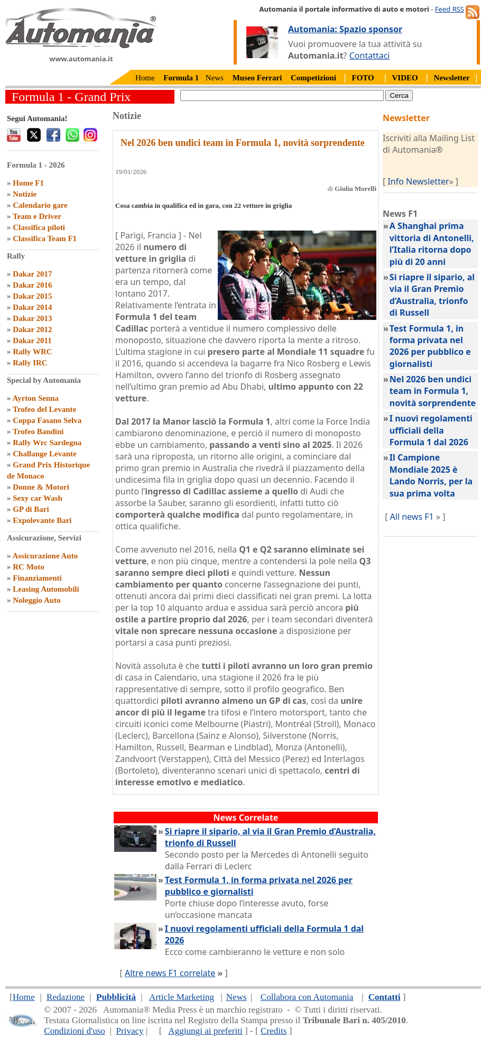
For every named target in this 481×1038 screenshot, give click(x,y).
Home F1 (28, 183)
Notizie (24, 194)
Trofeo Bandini (38, 431)
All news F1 (412, 516)
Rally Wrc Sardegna (47, 442)
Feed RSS (449, 9)
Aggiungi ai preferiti (205, 1031)
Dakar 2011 (32, 340)
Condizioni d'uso (74, 1031)
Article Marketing (181, 997)
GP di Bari (31, 509)
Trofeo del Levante (44, 409)
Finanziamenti (37, 578)
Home (145, 78)
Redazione (66, 997)
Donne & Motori (41, 487)
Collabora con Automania (307, 997)
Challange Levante (44, 453)
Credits (273, 1031)
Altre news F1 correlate (170, 973)
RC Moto (28, 567)
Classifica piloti (39, 227)
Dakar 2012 (32, 329)
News (215, 78)
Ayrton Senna (35, 398)
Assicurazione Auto (45, 556)
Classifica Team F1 (45, 238)
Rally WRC (32, 351)
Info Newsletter (418, 181)
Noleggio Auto (36, 600)
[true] (282, 95)
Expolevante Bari (42, 520)
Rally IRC (30, 363)
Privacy (129, 1031)
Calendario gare (40, 205)
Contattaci (369, 55)
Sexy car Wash (37, 498)
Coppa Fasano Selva (47, 420)
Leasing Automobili (46, 589)
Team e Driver (37, 216)
